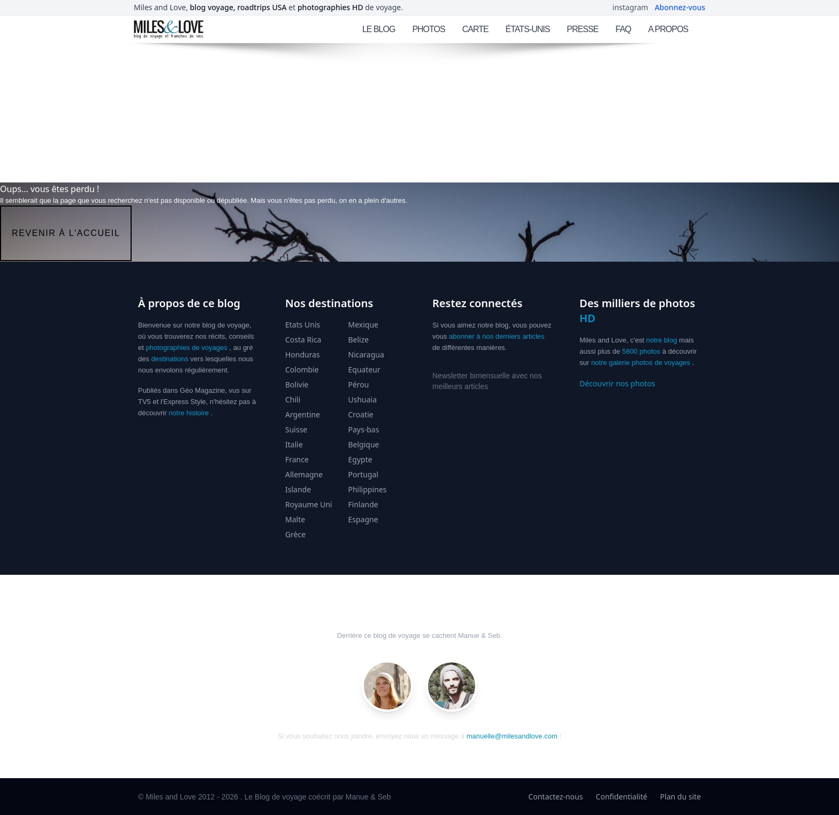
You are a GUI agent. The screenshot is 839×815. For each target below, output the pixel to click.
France (297, 459)
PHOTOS (428, 29)
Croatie (360, 414)
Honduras (302, 354)
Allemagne (304, 474)
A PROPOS (668, 29)
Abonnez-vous (679, 7)
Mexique (363, 324)
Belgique (363, 444)
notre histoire (189, 413)
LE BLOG (378, 29)
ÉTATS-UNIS (528, 29)
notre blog (661, 340)
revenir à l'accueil (66, 233)
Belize (358, 339)
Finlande (363, 504)
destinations (169, 359)
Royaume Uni (308, 504)
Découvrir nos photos (617, 383)
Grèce (295, 534)
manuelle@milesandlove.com (512, 736)
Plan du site (680, 796)
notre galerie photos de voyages (640, 363)
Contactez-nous (555, 796)
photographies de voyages (186, 348)
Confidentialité (621, 796)
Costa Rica (303, 339)
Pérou (358, 384)
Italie (294, 444)
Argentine (302, 414)
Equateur (364, 369)
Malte (295, 519)
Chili (292, 399)
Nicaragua (366, 354)
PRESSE (582, 29)
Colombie (302, 369)
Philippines (367, 489)
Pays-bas (363, 429)
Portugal (363, 474)
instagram (631, 7)
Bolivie (296, 384)
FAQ (623, 29)
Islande (298, 489)
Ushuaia (362, 399)
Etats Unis (302, 324)
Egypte (360, 459)
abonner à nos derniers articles (497, 336)
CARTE (475, 29)
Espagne (363, 519)
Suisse (296, 429)
